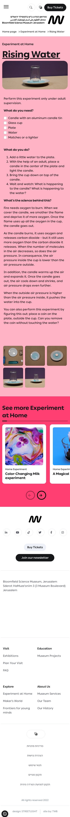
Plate (12, 127)
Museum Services (49, 693)
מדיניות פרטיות (35, 746)
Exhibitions (10, 656)
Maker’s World (12, 701)
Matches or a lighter (23, 137)
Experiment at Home (33, 31)
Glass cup (15, 123)
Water (12, 132)
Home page (9, 31)
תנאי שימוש (35, 765)
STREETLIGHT (29, 811)
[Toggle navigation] (6, 7)
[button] (41, 495)
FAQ (5, 670)
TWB (54, 811)
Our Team (44, 701)
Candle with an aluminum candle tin (35, 118)
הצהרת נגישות (35, 755)
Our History (45, 708)
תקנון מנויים (35, 774)
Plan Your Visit (13, 663)
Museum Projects (49, 656)
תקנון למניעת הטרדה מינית (35, 784)
